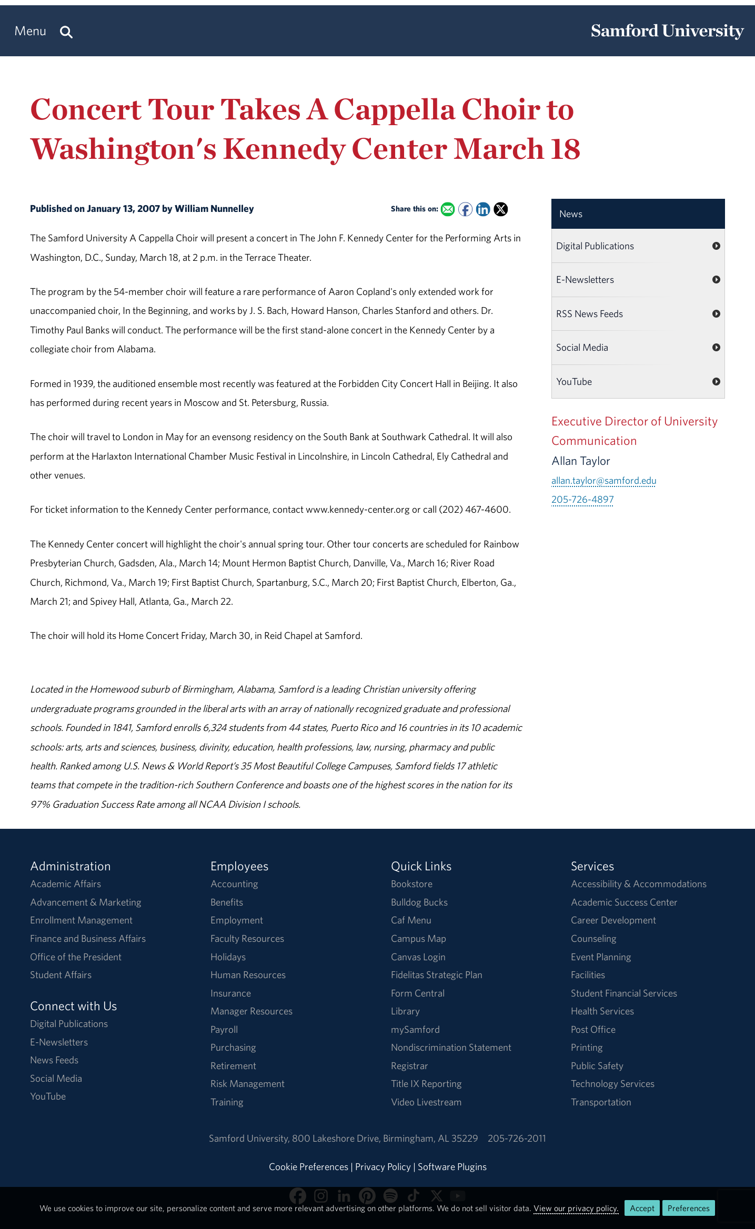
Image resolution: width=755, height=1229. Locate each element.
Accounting (234, 883)
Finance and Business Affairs (88, 938)
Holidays (228, 956)
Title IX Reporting (426, 1083)
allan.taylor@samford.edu (604, 480)
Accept (642, 1208)
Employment (236, 919)
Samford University (250, 1138)
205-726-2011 (517, 1138)
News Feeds (54, 1059)
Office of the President (76, 956)
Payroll (224, 1029)
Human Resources (248, 974)
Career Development (613, 919)
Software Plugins (452, 1166)
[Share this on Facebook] (465, 209)
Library (405, 1010)
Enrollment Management (81, 919)
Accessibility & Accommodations (639, 883)
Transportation (601, 1101)
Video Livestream (426, 1101)
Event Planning (601, 956)
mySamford (415, 1029)
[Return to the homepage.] (667, 40)
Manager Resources (251, 1010)
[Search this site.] (66, 30)
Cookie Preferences (308, 1166)
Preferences (689, 1208)
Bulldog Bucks (419, 902)
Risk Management (247, 1083)
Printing (587, 1047)
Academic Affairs (65, 883)
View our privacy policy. (576, 1208)
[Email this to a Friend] (447, 209)
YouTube (574, 381)
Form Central (418, 993)
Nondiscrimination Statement (451, 1047)
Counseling (594, 938)
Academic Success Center (624, 902)
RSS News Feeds (589, 313)
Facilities (588, 974)
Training (227, 1101)
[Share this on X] (501, 209)
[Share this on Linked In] (483, 209)
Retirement (233, 1065)
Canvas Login (418, 956)
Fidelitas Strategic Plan (436, 974)
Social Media (582, 347)
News (570, 213)
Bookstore (411, 883)
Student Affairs (61, 974)
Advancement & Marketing (86, 902)
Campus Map (418, 938)
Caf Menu (411, 919)
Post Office (593, 1029)
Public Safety (597, 1065)
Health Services (602, 1010)
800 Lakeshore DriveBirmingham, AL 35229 (385, 1138)
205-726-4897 (582, 499)
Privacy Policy (383, 1166)
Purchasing (233, 1047)
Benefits (226, 902)
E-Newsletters (585, 279)
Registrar (409, 1065)
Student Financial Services (624, 993)
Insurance (230, 993)
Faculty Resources (247, 938)
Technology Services (613, 1083)
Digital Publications (595, 245)
